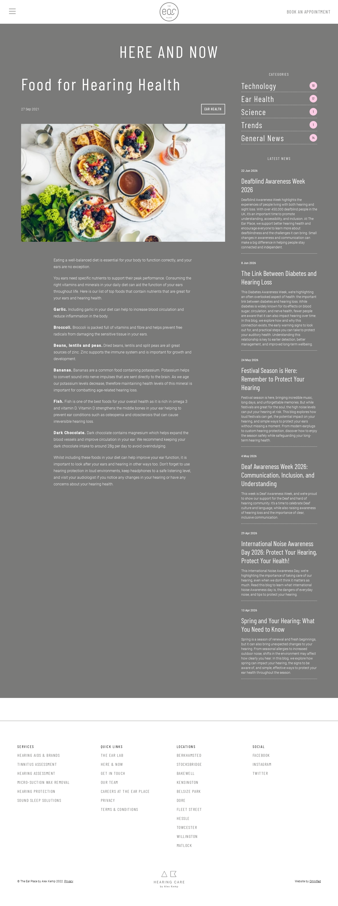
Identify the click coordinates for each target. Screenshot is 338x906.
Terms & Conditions (119, 809)
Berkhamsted (189, 755)
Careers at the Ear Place (125, 791)
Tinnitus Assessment (37, 764)
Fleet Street (189, 809)
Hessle (183, 818)
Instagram (262, 764)
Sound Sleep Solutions (39, 800)
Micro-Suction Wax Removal (43, 782)
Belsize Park (189, 791)
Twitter (260, 773)
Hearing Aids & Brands (38, 755)
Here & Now (112, 764)
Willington (187, 836)
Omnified (315, 881)
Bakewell (186, 773)
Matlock (184, 845)
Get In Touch (113, 773)
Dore (181, 800)
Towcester (187, 827)
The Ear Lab (112, 755)
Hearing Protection (36, 791)
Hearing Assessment (36, 773)
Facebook (261, 755)
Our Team (109, 782)
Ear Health (213, 109)
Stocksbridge (189, 764)
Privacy (108, 800)
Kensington (188, 782)
